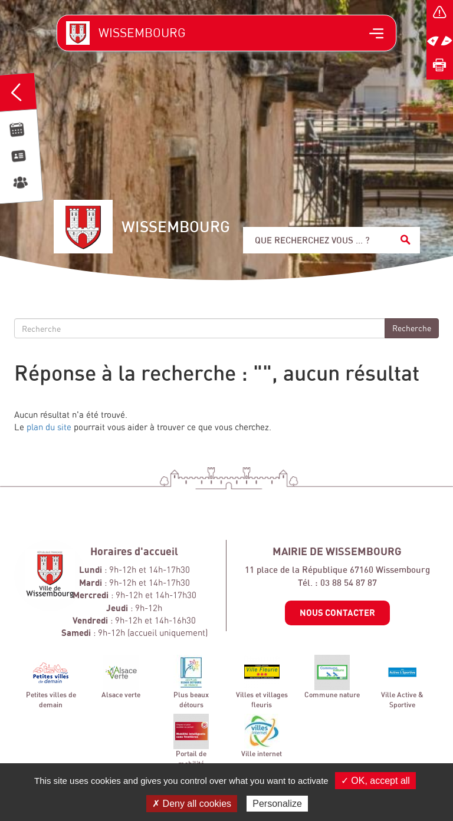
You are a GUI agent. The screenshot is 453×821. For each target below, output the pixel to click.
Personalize (277, 804)
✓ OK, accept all (375, 781)
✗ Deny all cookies (191, 804)
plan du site (49, 427)
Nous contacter (337, 612)
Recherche (411, 328)
